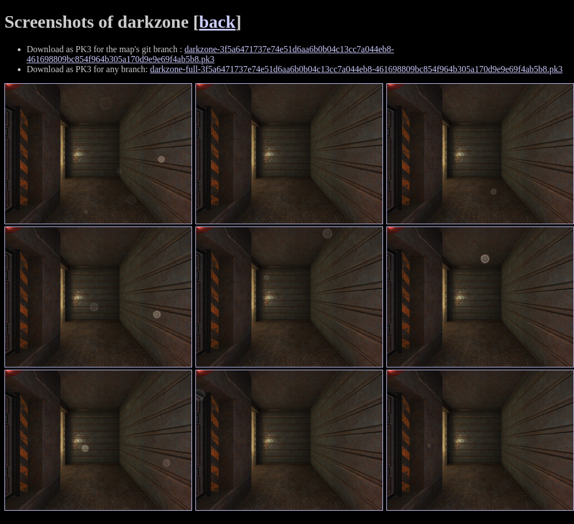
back (217, 22)
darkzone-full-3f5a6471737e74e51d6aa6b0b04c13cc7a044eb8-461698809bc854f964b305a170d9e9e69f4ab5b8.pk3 (356, 69)
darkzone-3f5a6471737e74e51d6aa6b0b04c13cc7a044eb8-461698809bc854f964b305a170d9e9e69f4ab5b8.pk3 (210, 54)
